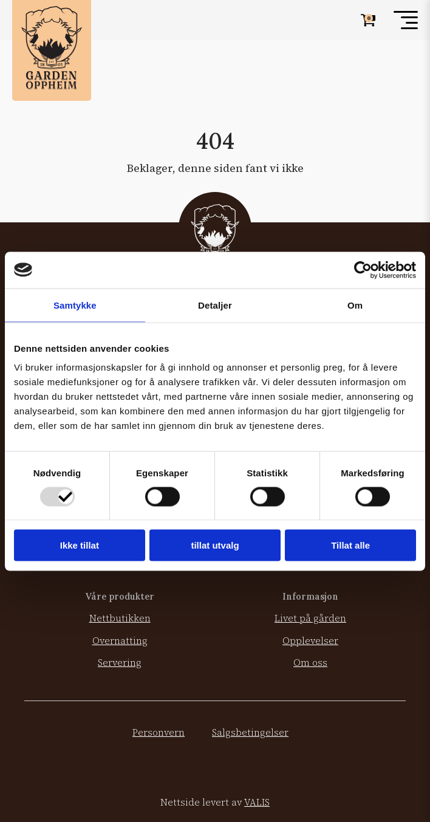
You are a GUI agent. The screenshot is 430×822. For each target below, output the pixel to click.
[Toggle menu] (406, 20)
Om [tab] (355, 305)
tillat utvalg (215, 545)
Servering (120, 662)
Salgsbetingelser (250, 732)
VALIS (257, 802)
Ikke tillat (79, 545)
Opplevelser (310, 640)
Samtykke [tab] (75, 305)
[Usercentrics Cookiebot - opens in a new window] (363, 270)
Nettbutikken (120, 618)
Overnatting (120, 640)
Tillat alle (350, 545)
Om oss (310, 662)
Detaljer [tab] (215, 305)
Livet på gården (310, 618)
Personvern (158, 732)
